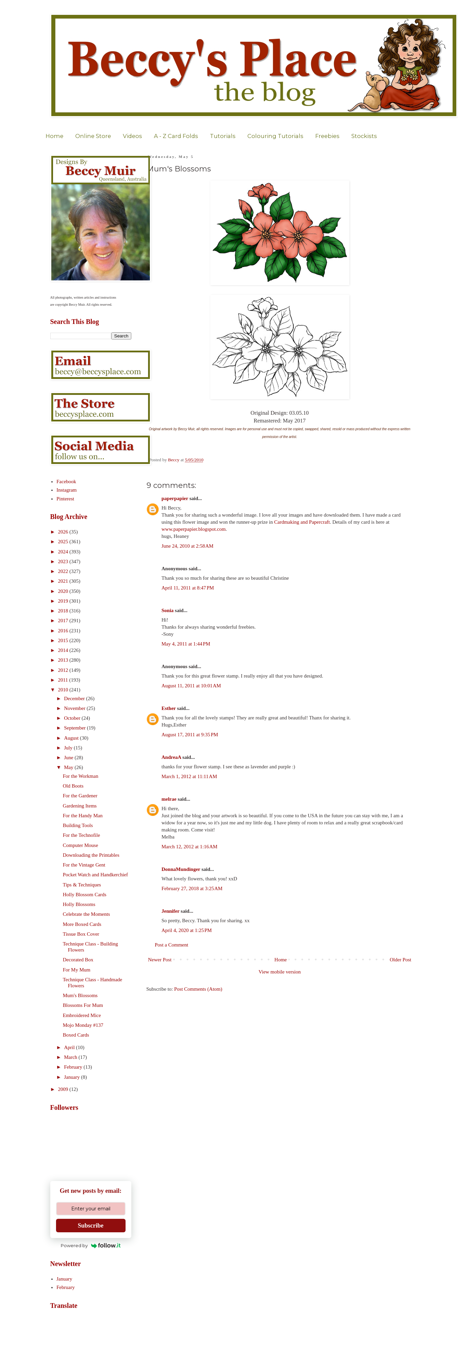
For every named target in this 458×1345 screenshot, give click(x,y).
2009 (64, 1089)
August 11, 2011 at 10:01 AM (191, 685)
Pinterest (65, 498)
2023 (64, 561)
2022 (64, 571)
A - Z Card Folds (176, 136)
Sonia (168, 610)
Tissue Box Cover (81, 934)
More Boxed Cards (82, 924)
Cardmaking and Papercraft (302, 522)
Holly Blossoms (79, 904)
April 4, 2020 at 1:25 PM (187, 930)
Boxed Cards (76, 1035)
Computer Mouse (80, 845)
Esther (169, 708)
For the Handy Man (83, 815)
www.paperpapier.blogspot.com (194, 529)
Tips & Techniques (82, 884)
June (69, 757)
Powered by (90, 1245)
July (69, 747)
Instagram (66, 490)
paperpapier (175, 498)
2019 (64, 601)
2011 (63, 680)
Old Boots (73, 786)
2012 (64, 670)
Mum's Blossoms (80, 995)
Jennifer (171, 911)
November (75, 708)
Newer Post (160, 959)
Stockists (364, 136)
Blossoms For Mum (83, 1005)
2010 (64, 689)
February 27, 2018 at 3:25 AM (192, 888)
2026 (64, 531)
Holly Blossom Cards (84, 894)
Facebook (66, 481)
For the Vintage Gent (84, 865)
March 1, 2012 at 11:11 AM (189, 776)
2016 (64, 630)
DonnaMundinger (181, 869)
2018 (64, 610)
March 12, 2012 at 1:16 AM (190, 846)
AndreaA (171, 757)
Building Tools (78, 825)
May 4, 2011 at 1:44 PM (186, 644)
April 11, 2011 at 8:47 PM (188, 588)
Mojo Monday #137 (83, 1025)
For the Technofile (81, 835)
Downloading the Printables (91, 855)
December (75, 698)
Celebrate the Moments (86, 914)
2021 (64, 581)
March (71, 1057)
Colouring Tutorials (275, 136)
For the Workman (80, 776)
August (72, 738)
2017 (64, 620)
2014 (64, 650)
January (72, 1077)
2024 (64, 551)
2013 (64, 660)
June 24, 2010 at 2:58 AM (188, 546)
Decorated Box (78, 959)
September (75, 728)
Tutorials (223, 136)
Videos (132, 136)
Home (54, 136)
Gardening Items (80, 805)
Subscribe (90, 1225)
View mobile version (280, 972)
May (69, 767)
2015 (64, 640)
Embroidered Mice (82, 1015)
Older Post (400, 959)
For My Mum (76, 969)
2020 (64, 591)
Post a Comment (171, 945)
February (74, 1067)
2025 (64, 541)
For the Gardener (80, 795)
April (70, 1047)
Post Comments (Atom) (198, 989)
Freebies (327, 136)
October (73, 718)
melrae (169, 799)
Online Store (93, 136)
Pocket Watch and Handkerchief (95, 874)
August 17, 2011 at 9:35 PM (190, 734)
